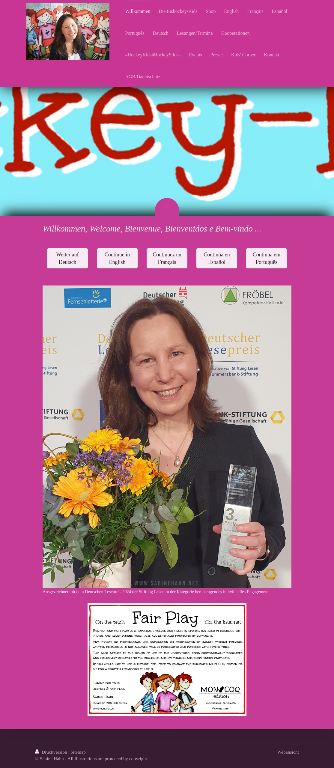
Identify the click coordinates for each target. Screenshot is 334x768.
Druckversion (51, 752)
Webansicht (288, 752)
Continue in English (117, 258)
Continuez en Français (167, 258)
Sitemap (78, 752)
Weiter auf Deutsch (67, 258)
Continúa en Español (217, 258)
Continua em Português (267, 258)
